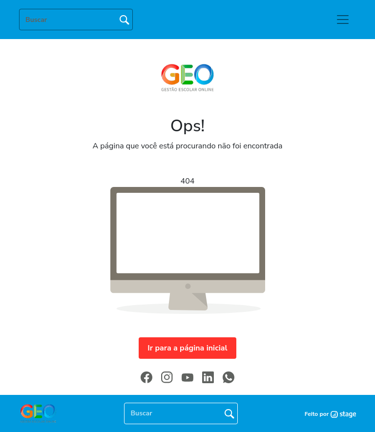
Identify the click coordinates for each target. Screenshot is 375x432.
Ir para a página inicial (187, 348)
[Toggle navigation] (343, 19)
